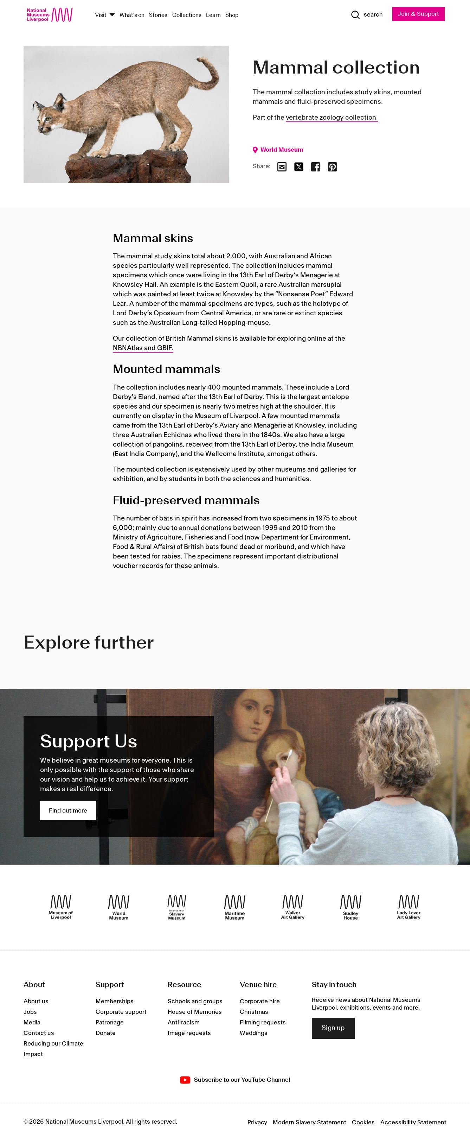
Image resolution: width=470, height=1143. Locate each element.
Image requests (189, 1033)
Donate (106, 1033)
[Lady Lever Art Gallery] (408, 907)
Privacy (257, 1122)
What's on (132, 15)
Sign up (333, 1028)
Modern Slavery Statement (309, 1122)
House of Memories (195, 1012)
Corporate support (121, 1012)
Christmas (254, 1012)
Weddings (254, 1033)
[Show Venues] (112, 15)
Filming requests (263, 1022)
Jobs (30, 1012)
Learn (213, 15)
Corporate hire (260, 1001)
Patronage (110, 1022)
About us (36, 1001)
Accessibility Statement (413, 1122)
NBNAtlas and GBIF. (143, 348)
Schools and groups (195, 1001)
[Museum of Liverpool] (60, 907)
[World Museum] (118, 907)
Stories (158, 15)
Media (32, 1022)
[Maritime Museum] (234, 907)
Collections (186, 15)
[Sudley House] (350, 907)
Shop (232, 15)
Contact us (39, 1033)
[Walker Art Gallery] (292, 907)
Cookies (363, 1122)
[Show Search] (366, 15)
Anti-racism (184, 1022)
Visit (101, 15)
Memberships (115, 1001)
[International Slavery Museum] (176, 907)
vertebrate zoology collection (332, 117)
